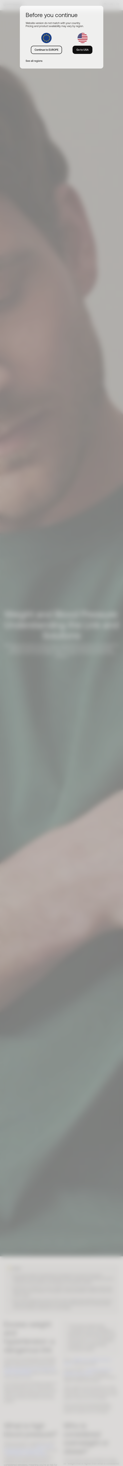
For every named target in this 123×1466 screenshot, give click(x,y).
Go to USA (82, 49)
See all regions (34, 60)
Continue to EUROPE (46, 49)
